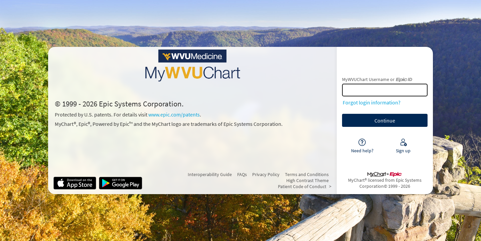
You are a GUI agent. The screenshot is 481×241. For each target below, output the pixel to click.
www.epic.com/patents (174, 114)
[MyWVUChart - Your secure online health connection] (192, 66)
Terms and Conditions (307, 174)
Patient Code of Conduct (302, 186)
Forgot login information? (371, 102)
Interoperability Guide (210, 174)
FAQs (242, 174)
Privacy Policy (266, 174)
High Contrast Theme (307, 180)
